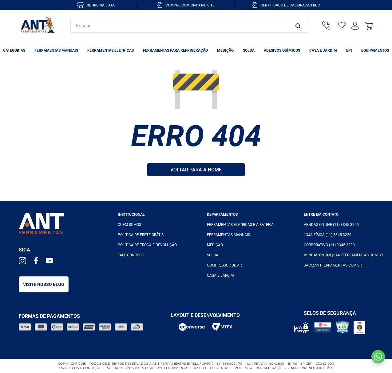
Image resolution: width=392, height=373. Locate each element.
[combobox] (189, 26)
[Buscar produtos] (299, 25)
